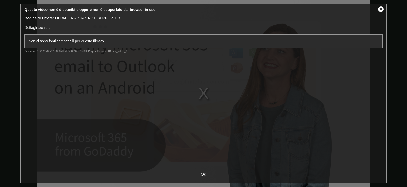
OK (203, 174)
